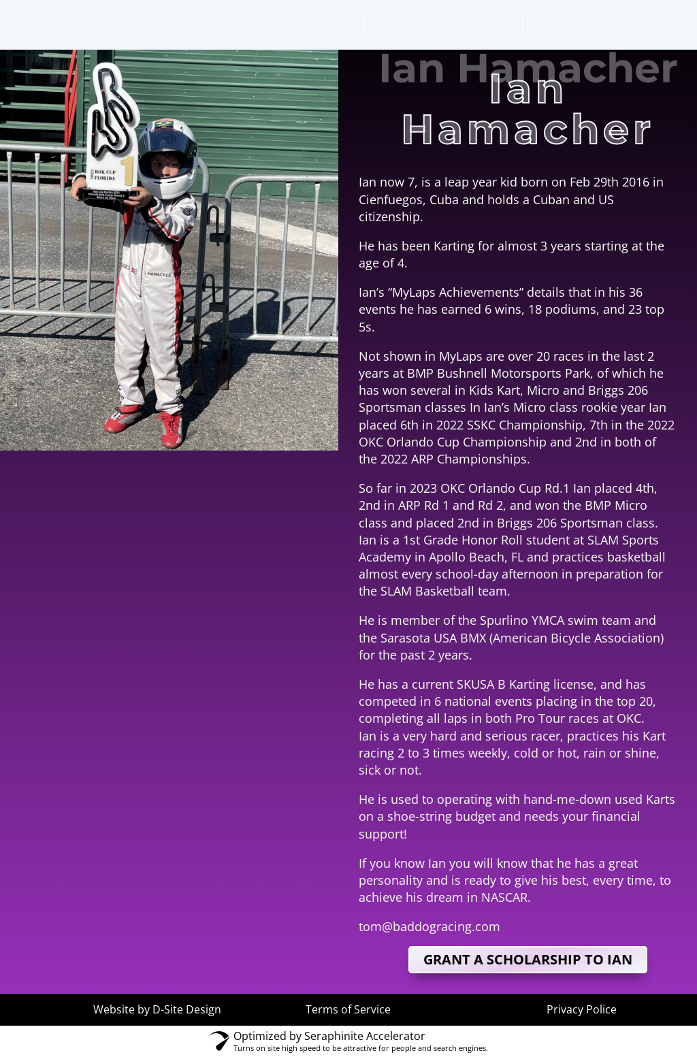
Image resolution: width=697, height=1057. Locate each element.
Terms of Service (348, 1009)
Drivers (308, 25)
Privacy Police (582, 1009)
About (246, 25)
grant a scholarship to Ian (527, 959)
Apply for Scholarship (443, 25)
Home (191, 25)
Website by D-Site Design (157, 1009)
